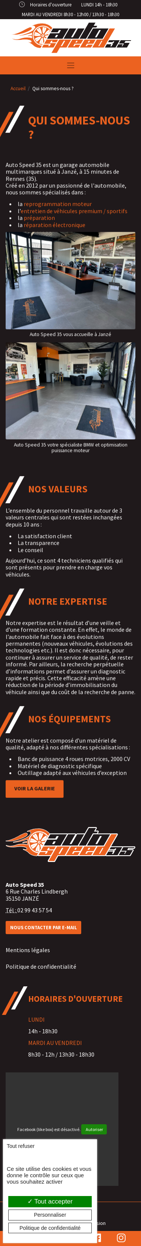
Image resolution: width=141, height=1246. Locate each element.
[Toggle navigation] (70, 65)
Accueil (18, 88)
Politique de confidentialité (41, 966)
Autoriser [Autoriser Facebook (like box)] (94, 1129)
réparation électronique (54, 227)
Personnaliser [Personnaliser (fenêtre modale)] (50, 1215)
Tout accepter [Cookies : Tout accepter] (50, 1201)
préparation (39, 220)
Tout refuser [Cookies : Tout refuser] (21, 1146)
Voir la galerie (34, 791)
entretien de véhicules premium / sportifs (74, 213)
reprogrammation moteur (58, 206)
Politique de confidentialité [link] (50, 1228)
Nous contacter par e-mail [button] (43, 927)
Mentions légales (28, 950)
